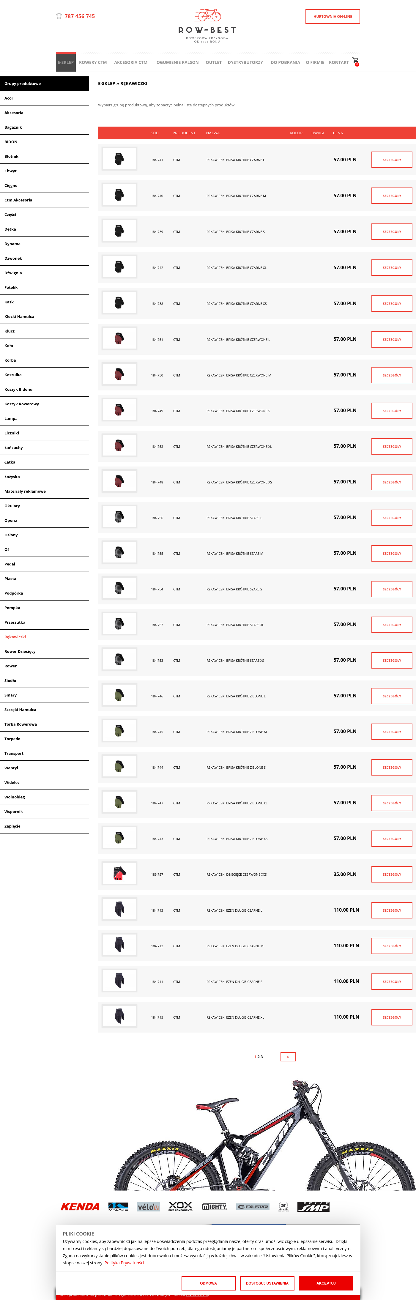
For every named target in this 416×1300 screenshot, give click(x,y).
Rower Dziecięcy (20, 651)
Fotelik (11, 287)
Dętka (10, 229)
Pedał (9, 564)
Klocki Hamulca (19, 316)
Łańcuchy (13, 447)
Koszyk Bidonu (18, 389)
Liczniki (11, 433)
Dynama (12, 243)
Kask (9, 302)
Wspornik (13, 811)
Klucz (9, 331)
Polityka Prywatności (124, 1263)
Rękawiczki (15, 636)
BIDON (11, 141)
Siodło (10, 680)
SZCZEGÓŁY (392, 159)
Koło (8, 345)
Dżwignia (13, 272)
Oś (7, 549)
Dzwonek (13, 258)
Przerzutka (14, 622)
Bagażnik (13, 127)
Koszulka (13, 374)
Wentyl (11, 767)
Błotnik (11, 156)
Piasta (10, 578)
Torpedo (12, 738)
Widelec (12, 782)
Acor (8, 98)
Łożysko (12, 476)
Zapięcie (12, 826)
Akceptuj (326, 1283)
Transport (13, 753)
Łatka (9, 462)
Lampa (11, 418)
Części (10, 214)
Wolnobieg (14, 797)
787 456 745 (80, 16)
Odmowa (208, 1283)
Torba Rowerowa (20, 724)
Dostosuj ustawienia (267, 1283)
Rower (10, 666)
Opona (10, 520)
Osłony (11, 535)
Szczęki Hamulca (20, 709)
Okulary (12, 505)
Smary (10, 695)
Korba (10, 360)
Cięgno (11, 185)
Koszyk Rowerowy (21, 403)
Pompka (12, 607)
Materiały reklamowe (25, 491)
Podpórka (13, 593)
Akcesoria (13, 112)
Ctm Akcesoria (18, 200)
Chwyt (10, 171)
